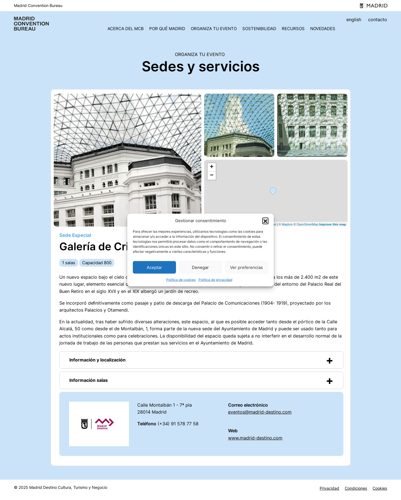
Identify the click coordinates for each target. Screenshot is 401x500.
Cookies (380, 488)
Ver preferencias (246, 267)
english (353, 19)
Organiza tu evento (214, 28)
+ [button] (211, 167)
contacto (377, 19)
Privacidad (329, 488)
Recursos (293, 28)
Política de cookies (181, 280)
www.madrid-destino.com (255, 438)
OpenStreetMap (307, 224)
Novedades (322, 28)
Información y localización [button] (97, 360)
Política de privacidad (215, 280)
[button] (265, 221)
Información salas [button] (88, 380)
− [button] (211, 175)
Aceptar (154, 267)
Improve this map (332, 224)
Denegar (200, 267)
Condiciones (356, 488)
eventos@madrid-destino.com (260, 412)
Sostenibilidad (259, 28)
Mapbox (287, 224)
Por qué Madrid (167, 28)
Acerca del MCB (125, 28)
